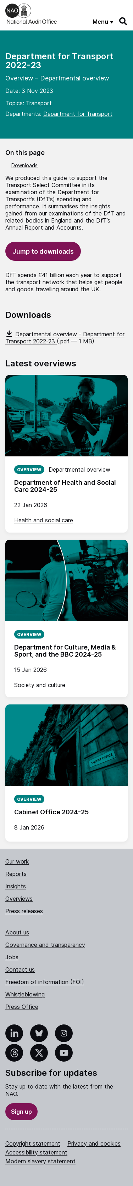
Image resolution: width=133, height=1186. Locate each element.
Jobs (11, 957)
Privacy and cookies (94, 1143)
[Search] (123, 21)
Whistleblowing (25, 994)
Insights (15, 886)
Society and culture (39, 684)
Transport (39, 103)
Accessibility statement (36, 1152)
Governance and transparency (45, 944)
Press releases (24, 911)
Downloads (24, 165)
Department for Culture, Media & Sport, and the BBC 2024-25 (65, 650)
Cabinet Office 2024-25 (51, 812)
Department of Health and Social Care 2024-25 (65, 486)
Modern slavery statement (40, 1161)
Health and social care (43, 520)
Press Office (21, 1006)
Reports (16, 873)
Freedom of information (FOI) (44, 981)
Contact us (20, 969)
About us (17, 932)
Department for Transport (77, 113)
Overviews (19, 898)
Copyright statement (32, 1143)
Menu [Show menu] (100, 21)
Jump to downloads (43, 251)
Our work (17, 861)
